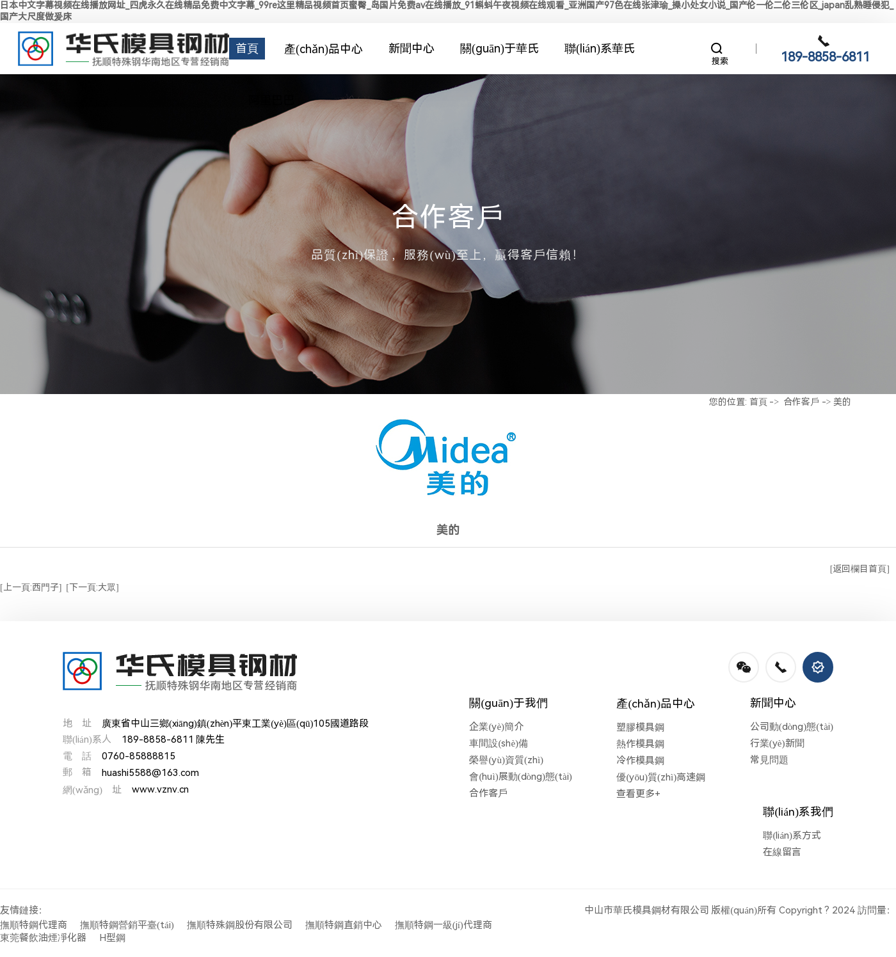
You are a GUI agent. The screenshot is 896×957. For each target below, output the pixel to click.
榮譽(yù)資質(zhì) (506, 760)
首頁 (758, 402)
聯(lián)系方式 (792, 835)
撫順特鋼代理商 (33, 925)
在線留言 (782, 852)
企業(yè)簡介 (496, 726)
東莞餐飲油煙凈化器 (43, 938)
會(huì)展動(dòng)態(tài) (520, 776)
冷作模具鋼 (640, 760)
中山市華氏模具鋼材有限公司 (646, 910)
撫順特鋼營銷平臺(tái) (127, 925)
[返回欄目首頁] (860, 569)
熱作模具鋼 (640, 744)
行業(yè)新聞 (777, 743)
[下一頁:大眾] (92, 587)
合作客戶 (801, 402)
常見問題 (769, 760)
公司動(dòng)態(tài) (791, 726)
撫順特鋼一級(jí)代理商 (443, 925)
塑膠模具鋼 (640, 727)
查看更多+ (638, 794)
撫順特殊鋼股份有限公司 (239, 925)
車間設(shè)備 (498, 743)
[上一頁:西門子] (30, 587)
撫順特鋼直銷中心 (343, 925)
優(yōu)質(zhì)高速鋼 (660, 777)
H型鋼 (112, 938)
